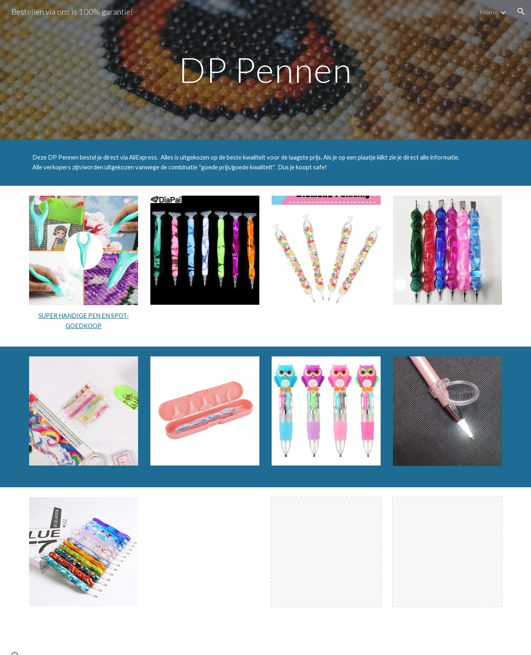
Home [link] (489, 12)
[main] (265, 69)
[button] (521, 11)
